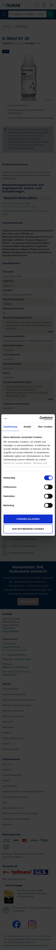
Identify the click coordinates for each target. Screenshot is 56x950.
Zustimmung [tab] (10, 426)
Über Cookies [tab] (45, 426)
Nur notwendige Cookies (28, 529)
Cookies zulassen (27, 519)
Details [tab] (27, 426)
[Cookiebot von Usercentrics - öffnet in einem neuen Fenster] (40, 418)
